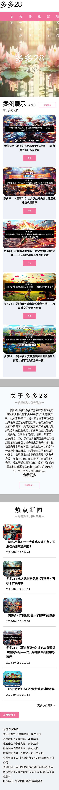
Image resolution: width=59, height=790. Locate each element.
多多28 (11, 4)
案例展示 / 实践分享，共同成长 (20, 748)
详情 (29, 158)
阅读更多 (47, 105)
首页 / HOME (10, 729)
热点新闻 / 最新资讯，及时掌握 (20, 739)
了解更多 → (29, 485)
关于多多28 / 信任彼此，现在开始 (22, 734)
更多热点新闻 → (46, 705)
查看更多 (29, 475)
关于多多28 (20, 29)
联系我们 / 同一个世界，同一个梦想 (23, 753)
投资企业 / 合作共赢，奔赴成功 (20, 743)
